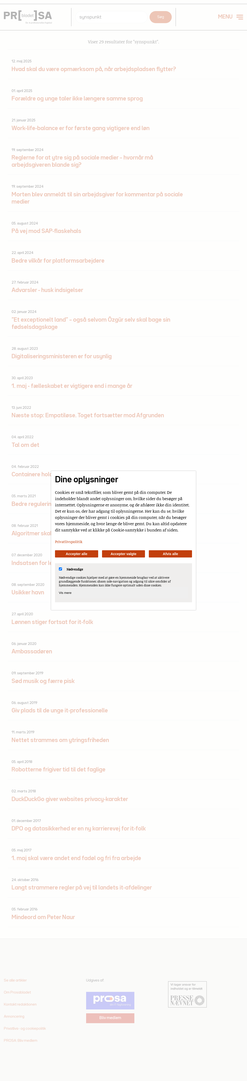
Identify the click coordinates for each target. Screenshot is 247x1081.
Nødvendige (71, 569)
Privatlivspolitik (68, 541)
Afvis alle (170, 554)
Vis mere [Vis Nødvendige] (65, 593)
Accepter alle (77, 554)
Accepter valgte (123, 554)
